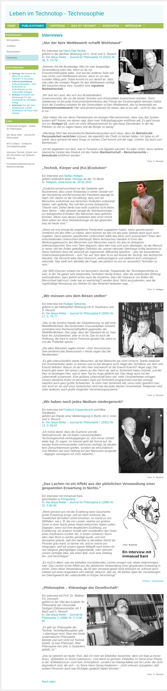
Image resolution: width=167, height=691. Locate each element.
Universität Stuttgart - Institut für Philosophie (21, 127)
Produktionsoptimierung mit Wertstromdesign (21, 165)
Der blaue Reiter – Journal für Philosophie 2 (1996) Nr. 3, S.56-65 (62, 617)
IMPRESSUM (133, 25)
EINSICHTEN (111, 25)
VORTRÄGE (57, 25)
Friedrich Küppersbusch (78, 409)
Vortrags (77, 179)
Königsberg (68, 499)
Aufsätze (11, 46)
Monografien (13, 40)
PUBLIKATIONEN (33, 25)
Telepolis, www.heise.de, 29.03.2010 (68, 182)
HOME (12, 25)
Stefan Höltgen (73, 175)
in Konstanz (24, 76)
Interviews (12, 57)
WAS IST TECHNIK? (83, 25)
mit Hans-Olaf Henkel (25, 109)
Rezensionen (13, 51)
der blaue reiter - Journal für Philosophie (21, 136)
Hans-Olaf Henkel (74, 50)
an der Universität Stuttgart (24, 86)
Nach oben (48, 681)
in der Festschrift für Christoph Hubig (24, 98)
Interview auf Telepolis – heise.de (22, 155)
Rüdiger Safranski (74, 303)
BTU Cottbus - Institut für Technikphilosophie (19, 145)
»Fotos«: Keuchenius (152, 581)
